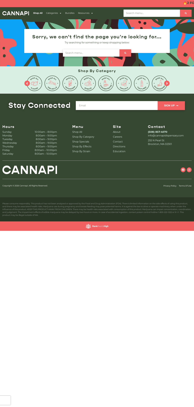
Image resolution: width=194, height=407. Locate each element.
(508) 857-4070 (157, 132)
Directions (119, 146)
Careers (117, 136)
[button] (186, 399)
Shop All (37, 13)
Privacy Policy (169, 186)
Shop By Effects (81, 146)
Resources (85, 13)
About (116, 132)
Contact (118, 141)
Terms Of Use (185, 186)
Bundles (69, 13)
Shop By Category (83, 136)
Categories (54, 13)
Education (119, 151)
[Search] (186, 13)
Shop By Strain (81, 151)
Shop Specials (80, 141)
